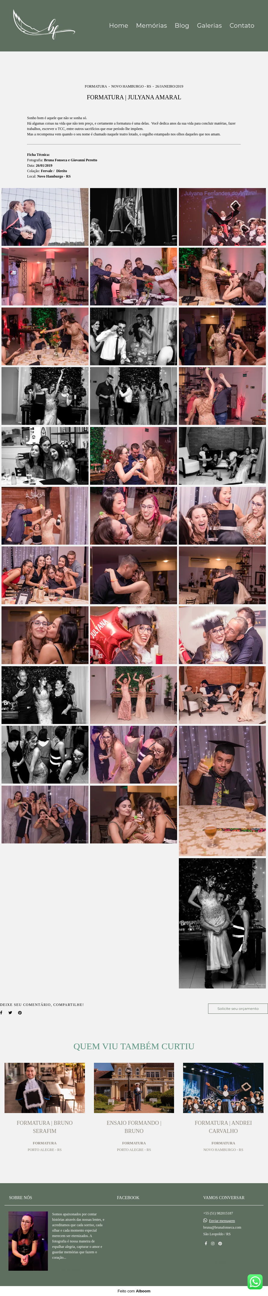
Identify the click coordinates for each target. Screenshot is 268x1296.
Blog (182, 25)
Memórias (151, 25)
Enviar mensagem (222, 1221)
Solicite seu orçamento (238, 1008)
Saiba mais (71, 1269)
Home (118, 25)
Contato (242, 25)
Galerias (209, 25)
